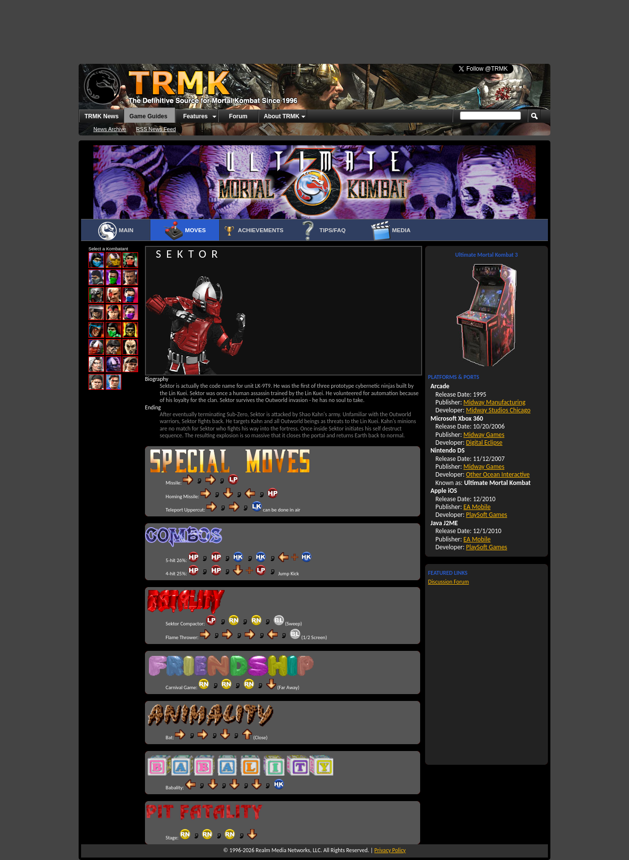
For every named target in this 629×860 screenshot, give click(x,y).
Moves (184, 231)
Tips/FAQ (322, 231)
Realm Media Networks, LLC (288, 850)
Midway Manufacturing (494, 402)
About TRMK (282, 116)
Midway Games (483, 434)
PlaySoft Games (486, 515)
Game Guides (148, 116)
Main (115, 231)
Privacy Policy (390, 850)
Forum (238, 116)
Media (391, 231)
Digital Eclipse (484, 442)
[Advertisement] (314, 27)
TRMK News (101, 116)
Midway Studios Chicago (498, 410)
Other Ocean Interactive (498, 474)
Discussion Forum (448, 581)
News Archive (109, 129)
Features (195, 116)
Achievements (253, 230)
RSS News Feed (156, 129)
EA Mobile (476, 507)
